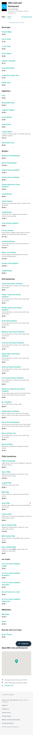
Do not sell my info (8, 723)
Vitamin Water (7, 32)
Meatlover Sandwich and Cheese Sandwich (13, 390)
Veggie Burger (7, 212)
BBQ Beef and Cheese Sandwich (13, 332)
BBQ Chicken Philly (8, 536)
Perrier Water (6, 54)
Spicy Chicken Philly (9, 547)
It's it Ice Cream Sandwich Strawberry (11, 574)
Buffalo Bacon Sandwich (10, 411)
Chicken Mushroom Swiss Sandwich (11, 186)
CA (8, 700)
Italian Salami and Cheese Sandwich (11, 355)
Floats (4, 621)
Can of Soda (6, 39)
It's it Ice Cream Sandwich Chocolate (11, 584)
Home (4, 700)
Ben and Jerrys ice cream (11, 592)
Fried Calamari (7, 117)
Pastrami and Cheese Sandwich (13, 343)
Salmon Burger (7, 201)
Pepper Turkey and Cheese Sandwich (11, 296)
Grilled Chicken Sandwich (11, 170)
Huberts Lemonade (8, 61)
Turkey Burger (7, 194)
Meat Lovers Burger (9, 252)
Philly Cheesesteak (8, 461)
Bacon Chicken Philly (9, 525)
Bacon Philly (6, 472)
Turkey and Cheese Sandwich (12, 283)
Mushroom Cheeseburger (11, 156)
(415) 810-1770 (12, 13)
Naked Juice (6, 82)
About (9, 17)
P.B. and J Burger (8, 230)
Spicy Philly (6, 503)
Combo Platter (7, 132)
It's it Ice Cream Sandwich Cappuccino (11, 600)
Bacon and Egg (7, 444)
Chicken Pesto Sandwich (10, 177)
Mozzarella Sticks (8, 103)
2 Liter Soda (6, 46)
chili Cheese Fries (8, 143)
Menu (3, 17)
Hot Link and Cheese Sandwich (13, 378)
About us (5, 705)
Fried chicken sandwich (10, 223)
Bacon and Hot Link (9, 433)
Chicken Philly (7, 514)
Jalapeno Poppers (8, 110)
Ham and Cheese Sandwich (11, 367)
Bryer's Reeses (7, 634)
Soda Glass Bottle (8, 68)
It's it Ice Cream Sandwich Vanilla (11, 565)
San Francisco (14, 700)
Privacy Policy (6, 716)
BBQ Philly (5, 492)
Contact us (5, 709)
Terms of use (6, 712)
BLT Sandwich (7, 402)
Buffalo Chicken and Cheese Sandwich (12, 309)
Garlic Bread (6, 124)
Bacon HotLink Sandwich (10, 422)
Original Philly (6, 483)
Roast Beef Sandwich (9, 321)
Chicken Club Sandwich (10, 263)
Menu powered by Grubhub (16, 22)
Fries (3, 95)
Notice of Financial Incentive (11, 720)
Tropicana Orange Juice (10, 75)
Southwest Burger (8, 241)
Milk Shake (5, 614)
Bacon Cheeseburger (9, 163)
